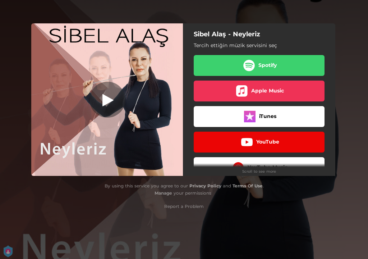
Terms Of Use (248, 185)
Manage (163, 193)
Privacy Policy (205, 185)
